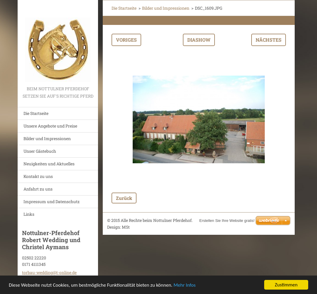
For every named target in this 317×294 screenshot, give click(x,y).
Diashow (198, 40)
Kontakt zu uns (38, 176)
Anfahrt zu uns (38, 189)
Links (28, 214)
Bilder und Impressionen (47, 138)
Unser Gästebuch (39, 151)
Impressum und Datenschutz (51, 201)
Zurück (124, 198)
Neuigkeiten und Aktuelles (49, 163)
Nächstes (268, 40)
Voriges (126, 40)
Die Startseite (35, 113)
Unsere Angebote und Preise (50, 126)
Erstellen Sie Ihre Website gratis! (226, 220)
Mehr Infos (184, 285)
